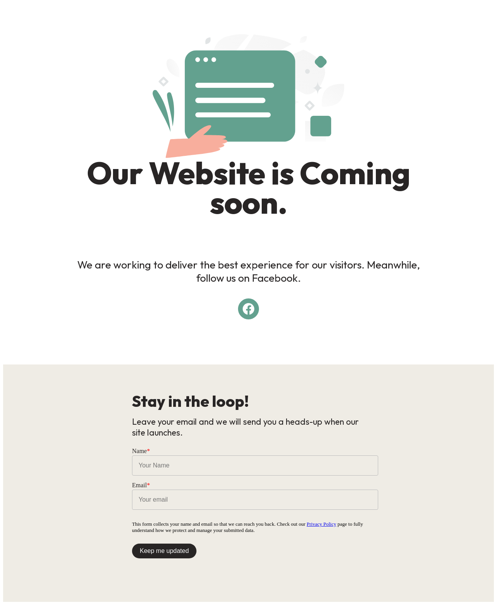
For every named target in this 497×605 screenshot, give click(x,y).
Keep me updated (164, 550)
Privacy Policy (321, 524)
